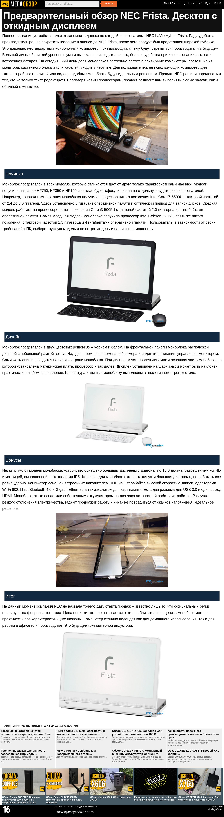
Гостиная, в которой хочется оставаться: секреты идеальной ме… (27, 732)
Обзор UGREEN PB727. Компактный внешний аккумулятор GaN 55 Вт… (137, 752)
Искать (109, 3)
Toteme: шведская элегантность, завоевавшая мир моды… (23, 752)
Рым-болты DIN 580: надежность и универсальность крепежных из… (80, 732)
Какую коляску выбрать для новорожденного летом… (76, 752)
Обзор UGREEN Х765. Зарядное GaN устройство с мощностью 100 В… (137, 732)
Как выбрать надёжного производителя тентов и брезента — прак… (193, 734)
